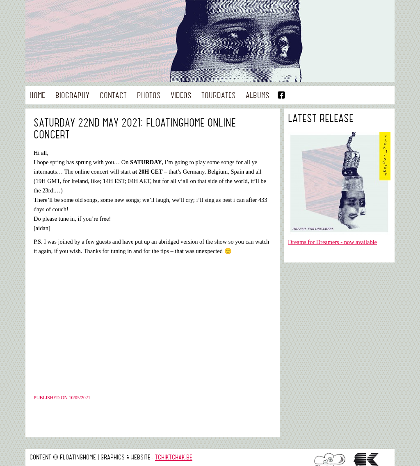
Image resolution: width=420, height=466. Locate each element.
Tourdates (218, 95)
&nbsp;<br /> (148, 324)
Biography (72, 95)
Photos (148, 95)
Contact (113, 95)
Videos (181, 95)
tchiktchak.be (173, 457)
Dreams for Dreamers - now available (332, 242)
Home (37, 95)
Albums (257, 95)
